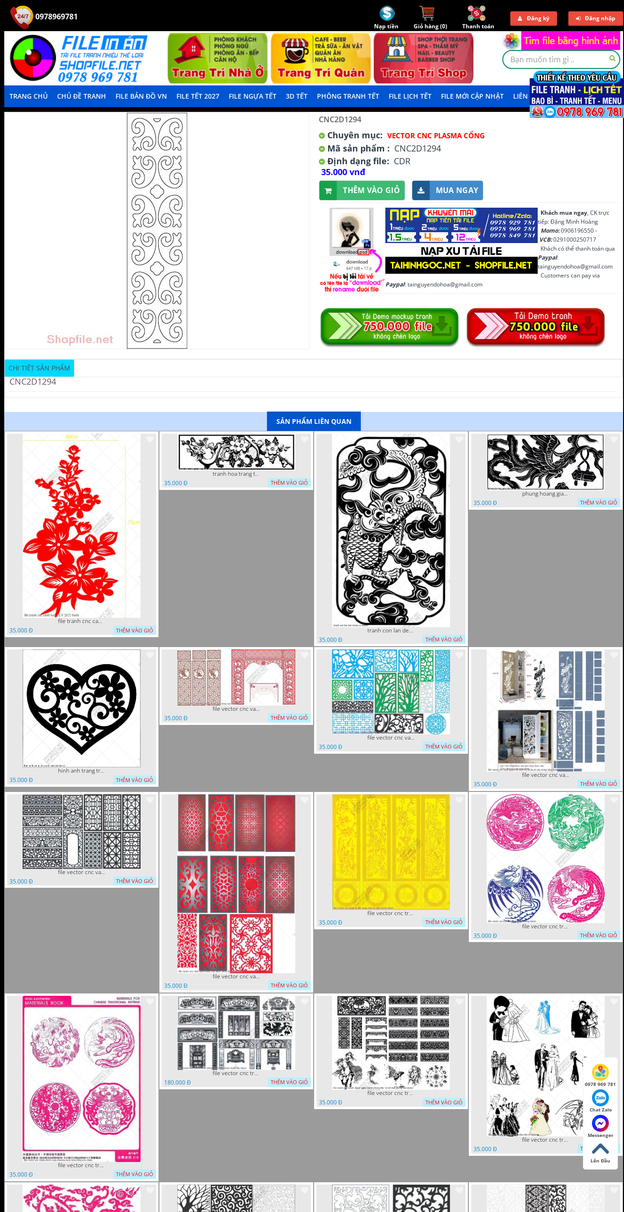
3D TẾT (297, 96)
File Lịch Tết (410, 96)
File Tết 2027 (197, 96)
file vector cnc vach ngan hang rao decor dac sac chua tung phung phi (81, 872)
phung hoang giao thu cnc (545, 493)
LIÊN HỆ (526, 96)
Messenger (601, 1126)
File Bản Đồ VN (141, 96)
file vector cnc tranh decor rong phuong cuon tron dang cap (81, 1165)
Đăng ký (533, 18)
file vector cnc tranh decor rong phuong (545, 926)
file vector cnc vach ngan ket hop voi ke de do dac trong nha (545, 775)
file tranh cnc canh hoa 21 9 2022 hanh (81, 621)
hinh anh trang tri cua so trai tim (81, 770)
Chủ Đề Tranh (81, 96)
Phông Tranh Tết (348, 96)
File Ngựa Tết (252, 96)
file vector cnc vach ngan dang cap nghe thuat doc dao (236, 976)
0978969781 (44, 16)
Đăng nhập (596, 18)
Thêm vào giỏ (359, 190)
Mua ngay (445, 190)
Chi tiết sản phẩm (39, 367)
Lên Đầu (600, 1152)
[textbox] (561, 59)
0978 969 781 (600, 1075)
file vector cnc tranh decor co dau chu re (545, 1139)
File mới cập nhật (472, 96)
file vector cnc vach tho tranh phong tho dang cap (236, 709)
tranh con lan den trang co (391, 630)
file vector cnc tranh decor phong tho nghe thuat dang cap (236, 1073)
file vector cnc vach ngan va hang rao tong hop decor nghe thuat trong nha (391, 737)
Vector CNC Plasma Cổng (436, 135)
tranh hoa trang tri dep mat (236, 474)
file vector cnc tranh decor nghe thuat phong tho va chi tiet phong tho (391, 1093)
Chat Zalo (601, 1101)
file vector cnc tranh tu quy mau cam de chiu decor (391, 913)
